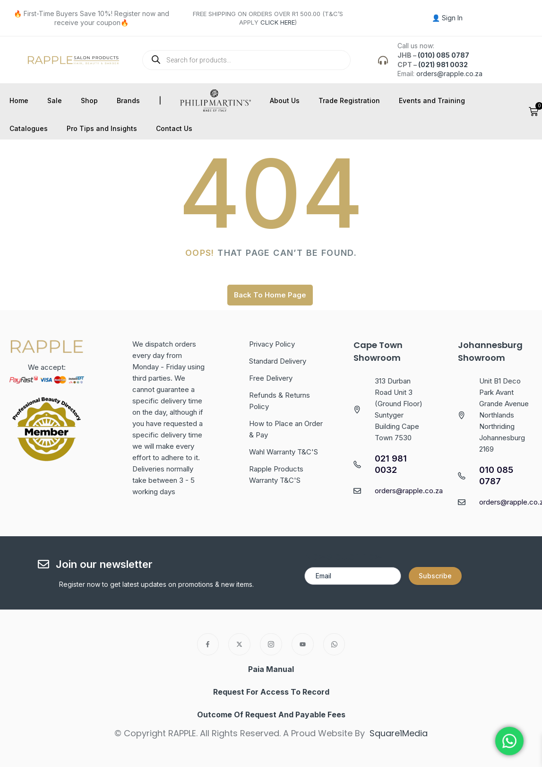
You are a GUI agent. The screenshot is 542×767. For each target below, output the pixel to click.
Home (18, 100)
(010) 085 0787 (443, 55)
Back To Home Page (270, 294)
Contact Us (174, 128)
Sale (54, 100)
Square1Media (399, 733)
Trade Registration (349, 100)
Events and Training (432, 100)
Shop (89, 100)
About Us (285, 100)
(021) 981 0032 (443, 65)
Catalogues (28, 128)
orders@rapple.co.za (449, 74)
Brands (128, 100)
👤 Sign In (447, 18)
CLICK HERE (277, 22)
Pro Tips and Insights (102, 128)
